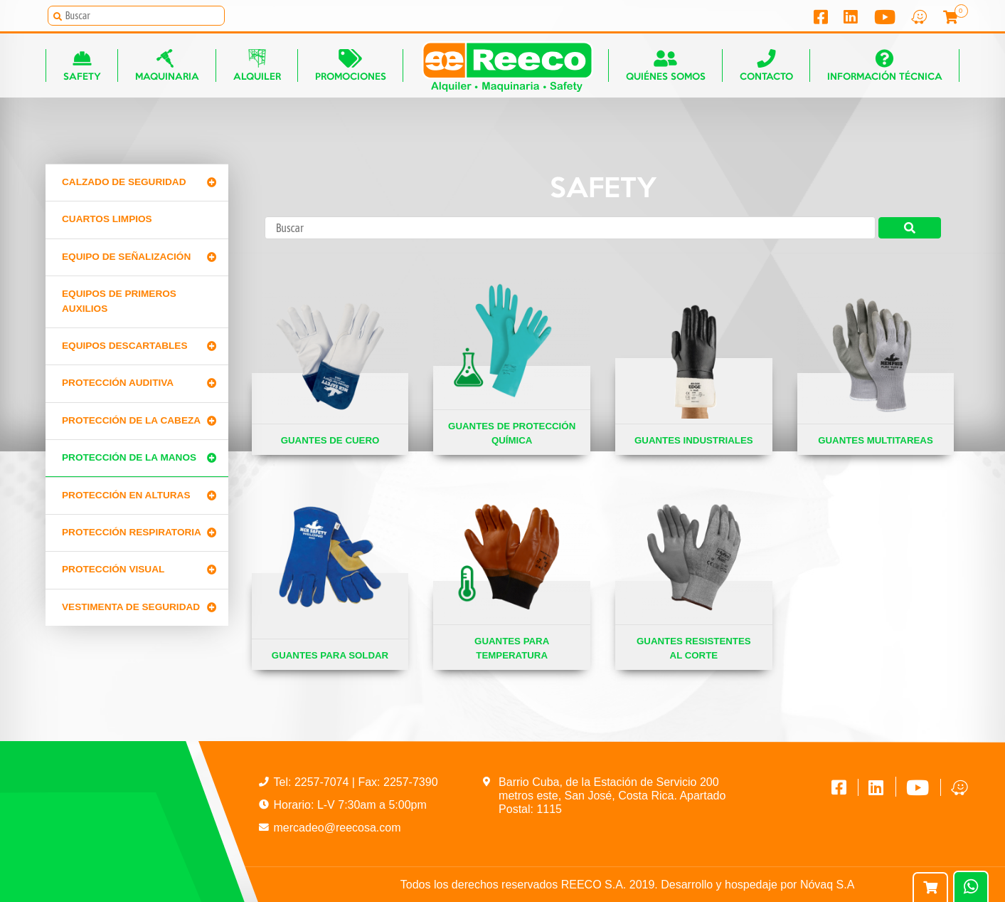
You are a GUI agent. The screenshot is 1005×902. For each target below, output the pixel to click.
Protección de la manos (129, 457)
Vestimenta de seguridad (131, 607)
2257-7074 (323, 782)
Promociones (350, 65)
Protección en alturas (126, 495)
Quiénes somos (666, 65)
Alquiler (257, 65)
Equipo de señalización (126, 256)
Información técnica (884, 65)
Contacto (766, 65)
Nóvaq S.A (827, 885)
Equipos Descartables (125, 345)
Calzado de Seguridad (124, 182)
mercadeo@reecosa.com (337, 828)
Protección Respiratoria (131, 532)
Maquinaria (167, 65)
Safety (82, 65)
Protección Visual (113, 569)
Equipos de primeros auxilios (119, 300)
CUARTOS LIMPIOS (107, 219)
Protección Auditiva (118, 382)
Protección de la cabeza (131, 420)
